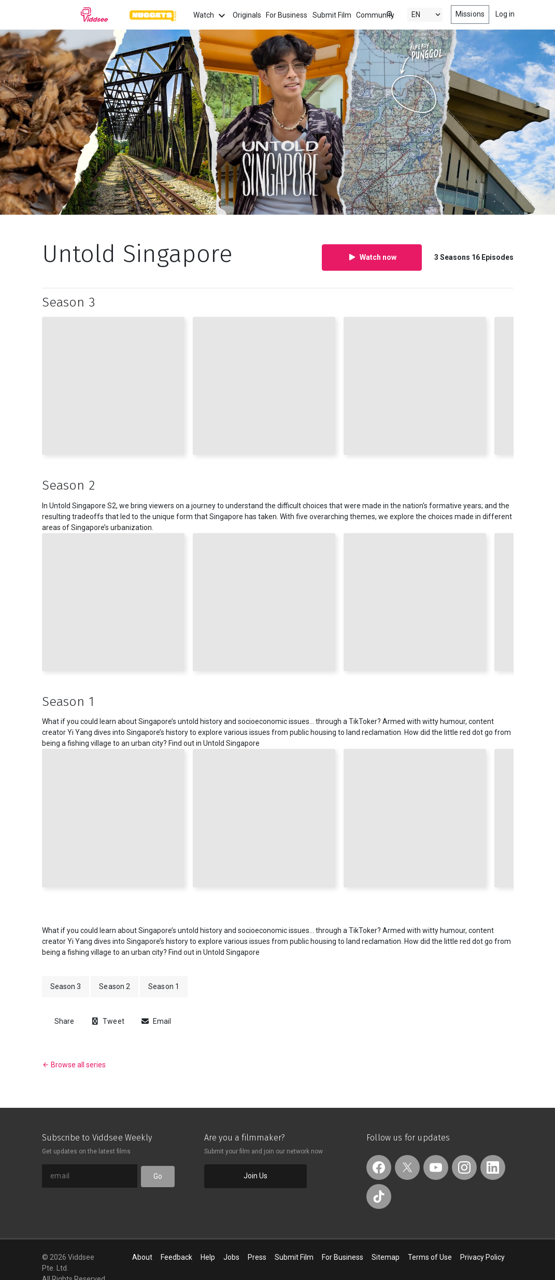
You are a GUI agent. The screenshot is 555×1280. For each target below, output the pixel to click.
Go (157, 1176)
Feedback (176, 1257)
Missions (470, 14)
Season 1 (163, 986)
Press (257, 1257)
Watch (210, 15)
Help (208, 1257)
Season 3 (65, 986)
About (142, 1257)
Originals (247, 15)
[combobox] (380, 14)
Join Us (256, 1176)
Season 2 (114, 986)
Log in (505, 14)
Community (375, 15)
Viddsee (75, 14)
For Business (286, 15)
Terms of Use (430, 1257)
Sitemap (386, 1257)
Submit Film (331, 15)
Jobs (231, 1257)
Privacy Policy (482, 1257)
